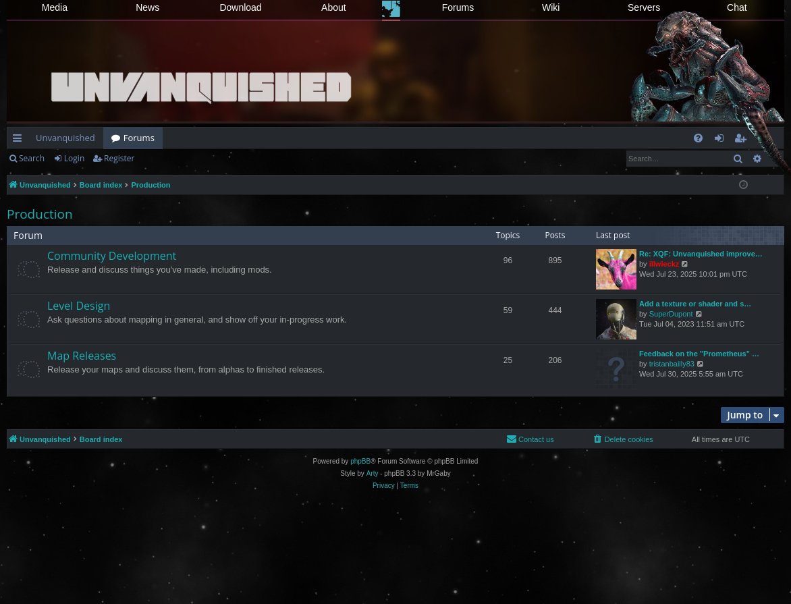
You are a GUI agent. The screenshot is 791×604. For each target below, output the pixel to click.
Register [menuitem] (743, 140)
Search (32, 158)
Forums (458, 7)
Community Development (111, 255)
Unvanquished (65, 138)
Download (240, 7)
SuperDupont (671, 314)
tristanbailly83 (671, 364)
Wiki (551, 7)
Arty (372, 473)
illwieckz (664, 264)
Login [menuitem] (722, 140)
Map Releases (81, 355)
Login (74, 158)
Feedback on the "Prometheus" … (699, 354)
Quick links (20, 140)
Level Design (78, 305)
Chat (737, 7)
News (147, 7)
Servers (644, 7)
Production (40, 214)
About (333, 7)
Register (119, 158)
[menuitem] (698, 138)
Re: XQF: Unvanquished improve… (701, 254)
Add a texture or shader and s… (695, 304)
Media (54, 7)
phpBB (360, 461)
